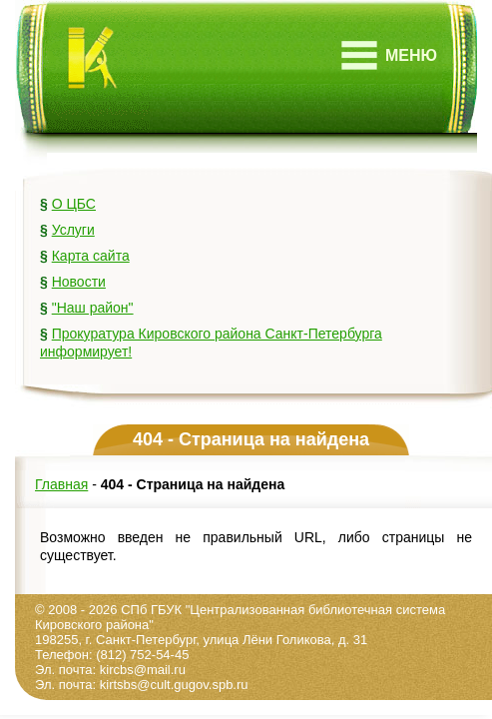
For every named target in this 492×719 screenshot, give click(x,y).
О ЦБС (74, 204)
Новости (79, 282)
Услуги (73, 230)
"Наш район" (93, 308)
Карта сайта (91, 256)
